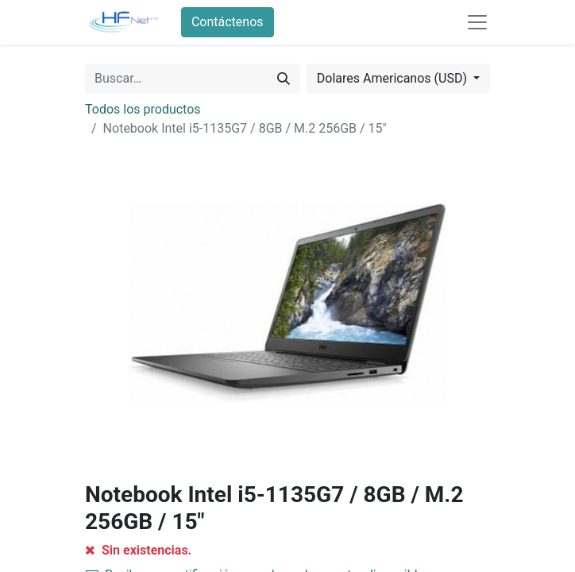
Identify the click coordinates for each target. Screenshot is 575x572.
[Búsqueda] (283, 79)
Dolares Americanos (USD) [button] (393, 78)
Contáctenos (227, 21)
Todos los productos (143, 109)
